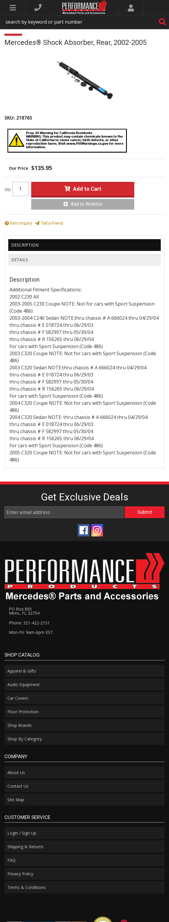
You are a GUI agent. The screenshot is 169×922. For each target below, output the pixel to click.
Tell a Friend (52, 223)
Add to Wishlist (86, 204)
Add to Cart (87, 189)
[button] (84, 21)
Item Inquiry (21, 223)
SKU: (9, 118)
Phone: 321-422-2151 (29, 623)
